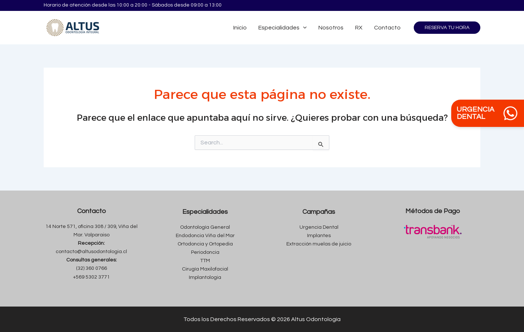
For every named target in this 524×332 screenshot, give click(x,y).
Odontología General (205, 227)
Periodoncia (205, 252)
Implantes (319, 235)
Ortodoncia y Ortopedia (205, 244)
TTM (205, 260)
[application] (303, 27)
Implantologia (205, 277)
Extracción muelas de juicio (318, 244)
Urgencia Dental (318, 227)
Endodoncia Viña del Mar (205, 235)
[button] (447, 27)
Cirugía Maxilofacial (205, 269)
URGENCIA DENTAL (488, 113)
